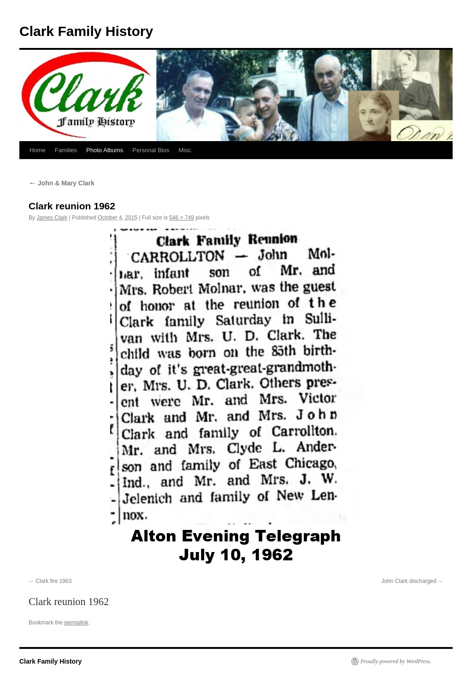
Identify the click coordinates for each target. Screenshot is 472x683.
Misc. (186, 150)
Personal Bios (150, 150)
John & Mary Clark (61, 183)
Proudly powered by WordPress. (395, 661)
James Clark (51, 217)
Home (38, 150)
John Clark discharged (408, 581)
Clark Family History (86, 31)
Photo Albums (104, 150)
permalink (76, 622)
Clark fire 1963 (53, 581)
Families (66, 150)
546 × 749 (181, 217)
